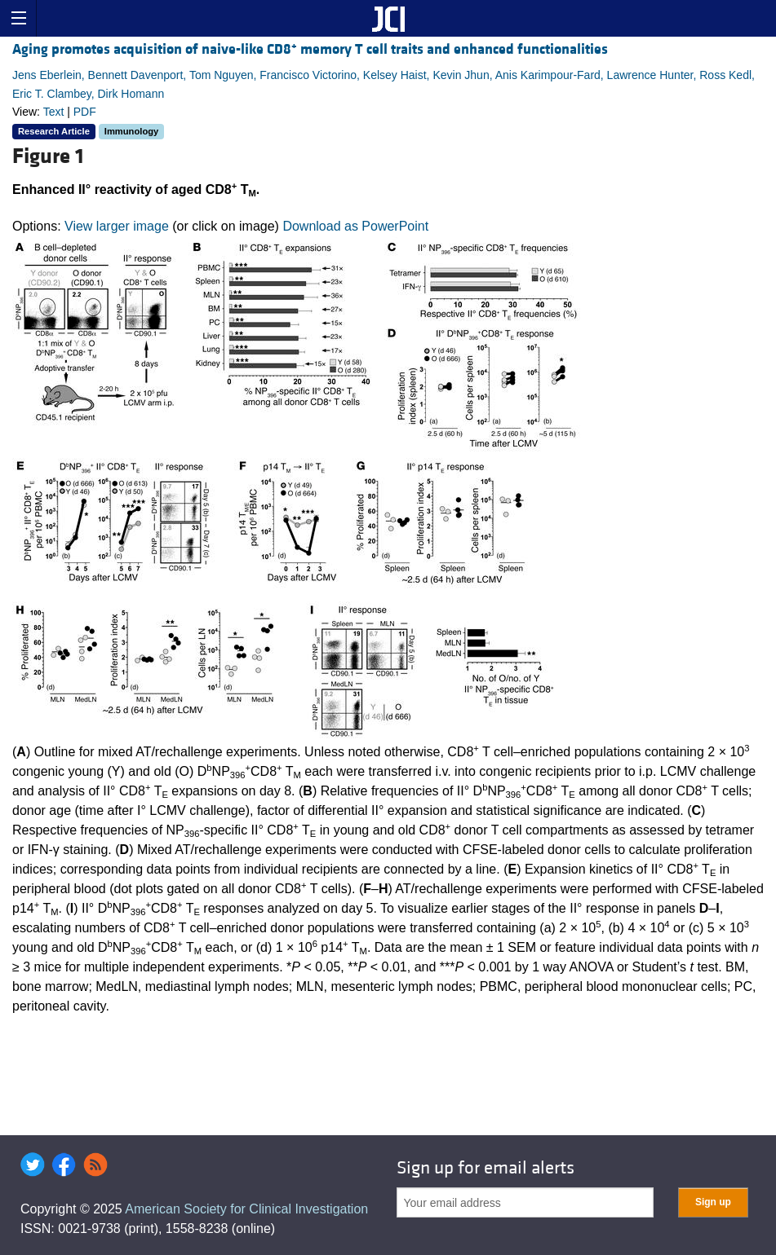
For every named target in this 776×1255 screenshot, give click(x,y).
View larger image (116, 226)
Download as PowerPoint (355, 226)
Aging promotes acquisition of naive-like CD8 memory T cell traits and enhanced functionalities (310, 49)
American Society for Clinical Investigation (246, 1209)
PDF (84, 111)
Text (53, 111)
